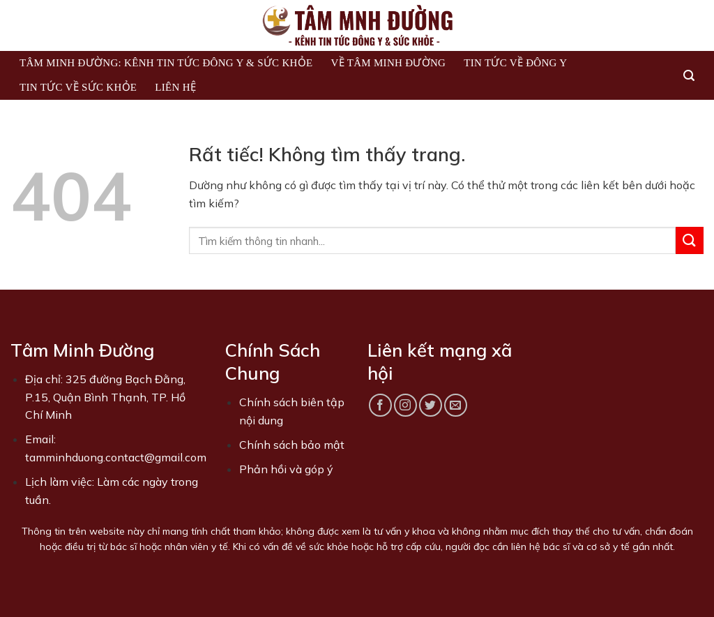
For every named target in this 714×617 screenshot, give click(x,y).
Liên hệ (175, 87)
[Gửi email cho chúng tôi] (455, 405)
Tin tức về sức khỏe (78, 87)
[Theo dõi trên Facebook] (380, 405)
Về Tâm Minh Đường (388, 62)
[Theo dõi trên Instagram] (405, 405)
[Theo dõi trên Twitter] (430, 405)
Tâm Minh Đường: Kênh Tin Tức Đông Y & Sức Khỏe (166, 62)
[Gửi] (690, 240)
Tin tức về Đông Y (515, 62)
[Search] (689, 76)
